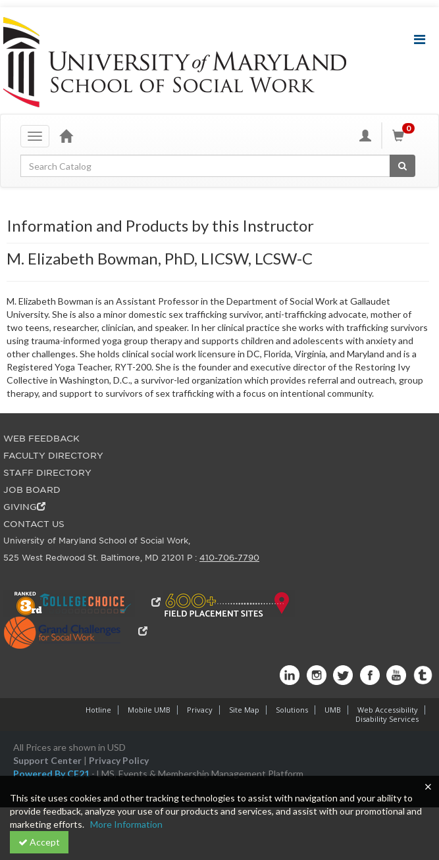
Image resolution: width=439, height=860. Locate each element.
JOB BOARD (32, 490)
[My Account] (365, 135)
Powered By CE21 (52, 773)
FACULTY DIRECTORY (53, 456)
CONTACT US (34, 524)
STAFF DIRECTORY (47, 473)
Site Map (244, 710)
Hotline (98, 710)
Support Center (47, 760)
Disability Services (387, 719)
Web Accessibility (387, 710)
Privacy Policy (119, 760)
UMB (332, 710)
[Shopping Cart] (405, 135)
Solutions (292, 710)
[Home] (65, 135)
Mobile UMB (149, 710)
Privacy (200, 710)
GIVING (24, 507)
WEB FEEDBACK (41, 438)
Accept (39, 841)
